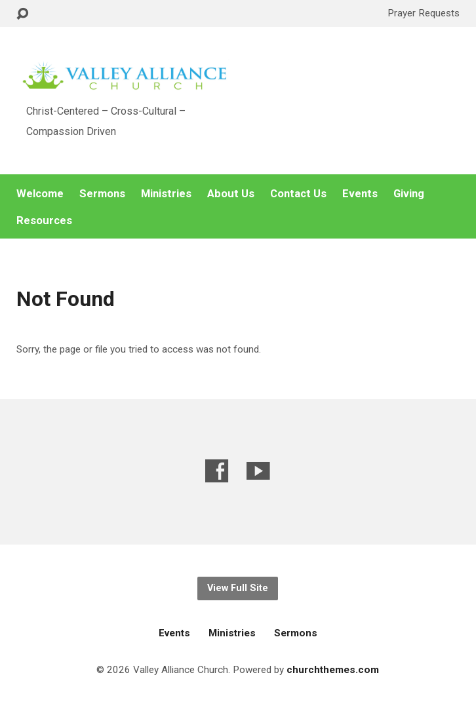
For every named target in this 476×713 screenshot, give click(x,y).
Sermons (102, 193)
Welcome (40, 193)
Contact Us (298, 193)
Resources (44, 220)
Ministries (166, 193)
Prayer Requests (423, 13)
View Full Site (237, 588)
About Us (230, 193)
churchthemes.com (333, 670)
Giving (408, 193)
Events (360, 193)
